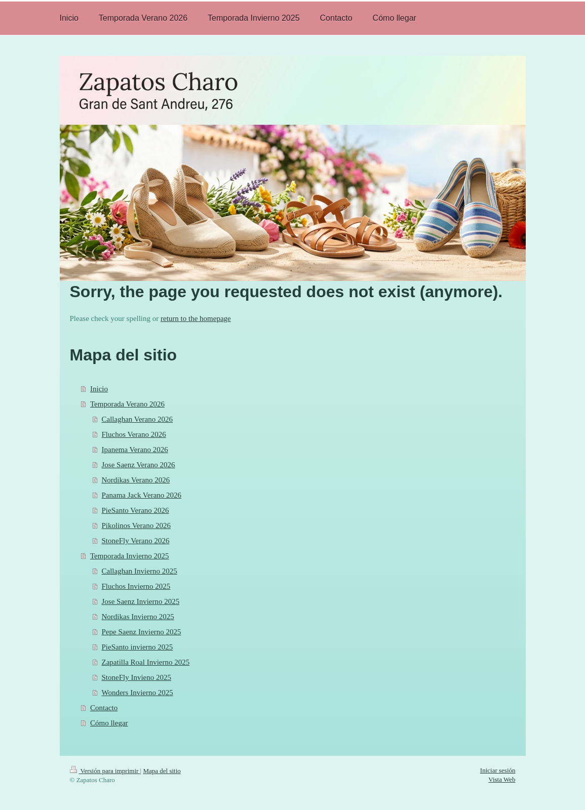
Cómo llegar (109, 723)
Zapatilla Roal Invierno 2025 (146, 662)
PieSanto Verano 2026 (135, 510)
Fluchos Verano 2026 (134, 434)
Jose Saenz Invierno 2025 (141, 601)
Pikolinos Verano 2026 (136, 525)
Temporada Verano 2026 (127, 404)
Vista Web (501, 779)
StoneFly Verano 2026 (136, 541)
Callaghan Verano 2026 (137, 419)
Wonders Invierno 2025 (137, 692)
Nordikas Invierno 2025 (138, 617)
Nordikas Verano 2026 (136, 480)
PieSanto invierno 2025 (137, 647)
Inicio (99, 389)
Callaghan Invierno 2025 (139, 571)
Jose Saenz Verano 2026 (138, 465)
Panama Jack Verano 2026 (142, 495)
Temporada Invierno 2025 (129, 556)
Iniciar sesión (498, 770)
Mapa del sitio (161, 771)
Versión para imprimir (105, 771)
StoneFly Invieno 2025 (137, 677)
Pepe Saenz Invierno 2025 (141, 632)
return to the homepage (196, 318)
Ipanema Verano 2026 (135, 450)
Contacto (104, 708)
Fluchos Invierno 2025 (136, 586)
